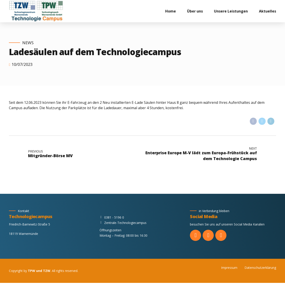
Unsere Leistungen (231, 11)
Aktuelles (267, 11)
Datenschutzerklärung (260, 267)
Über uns (195, 11)
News (28, 42)
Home (170, 11)
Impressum (229, 267)
